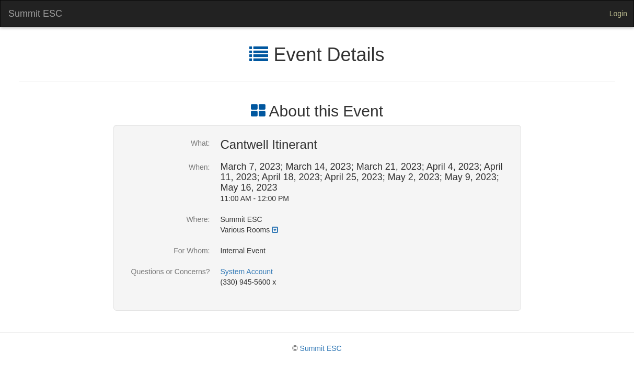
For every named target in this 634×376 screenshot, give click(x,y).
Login (618, 13)
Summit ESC (35, 13)
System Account (247, 271)
